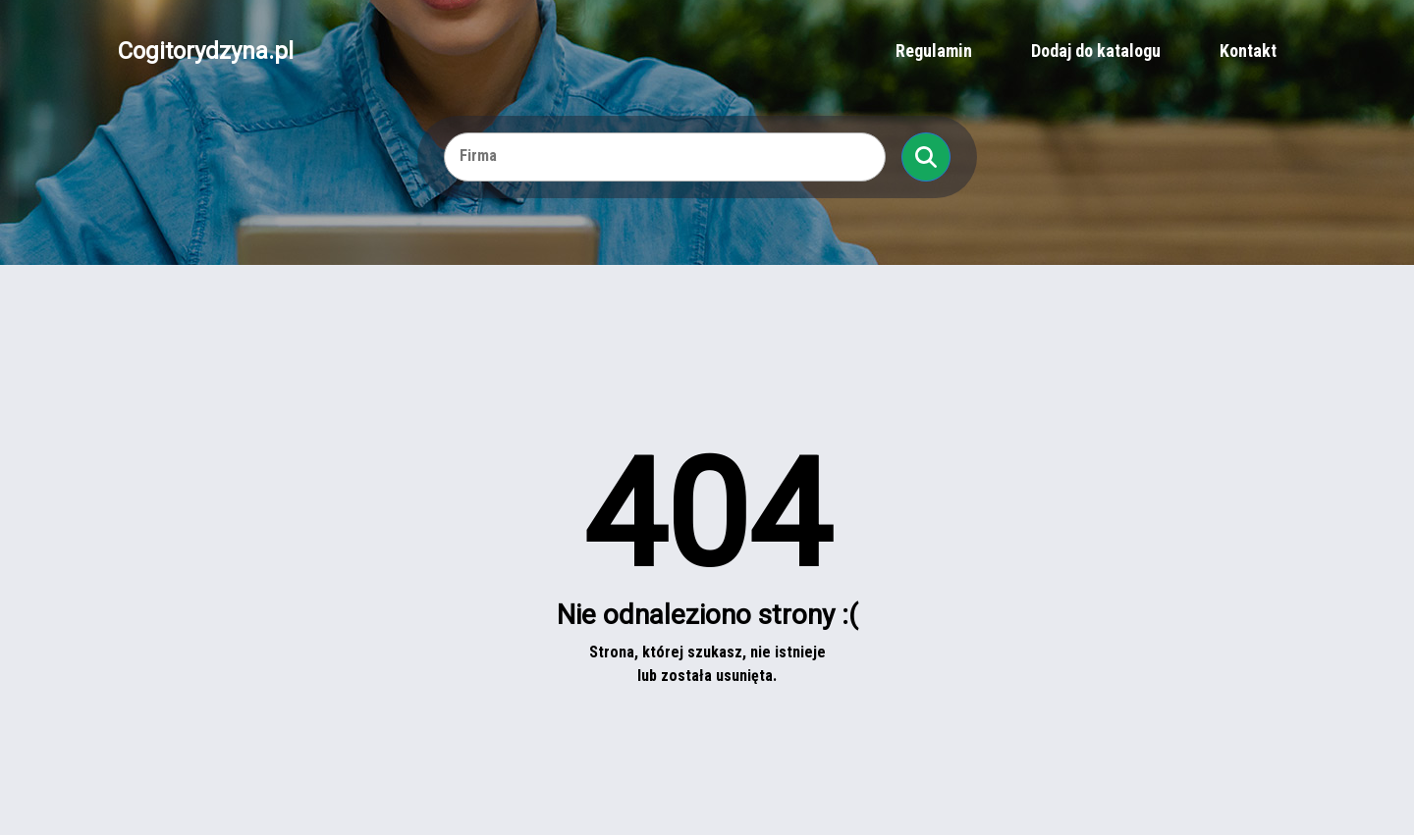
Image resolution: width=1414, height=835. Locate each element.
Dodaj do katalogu (1096, 50)
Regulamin (934, 50)
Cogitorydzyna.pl (206, 51)
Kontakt (1248, 50)
